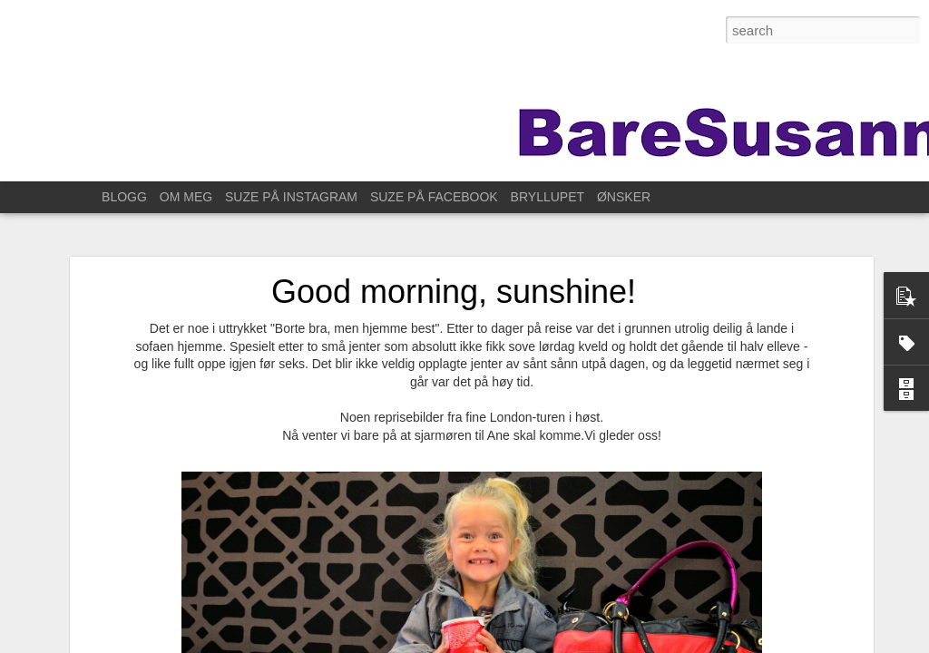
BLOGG (124, 197)
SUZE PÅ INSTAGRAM (291, 197)
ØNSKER (623, 197)
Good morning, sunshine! (453, 291)
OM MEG (186, 197)
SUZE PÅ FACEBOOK (434, 197)
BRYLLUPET (547, 197)
